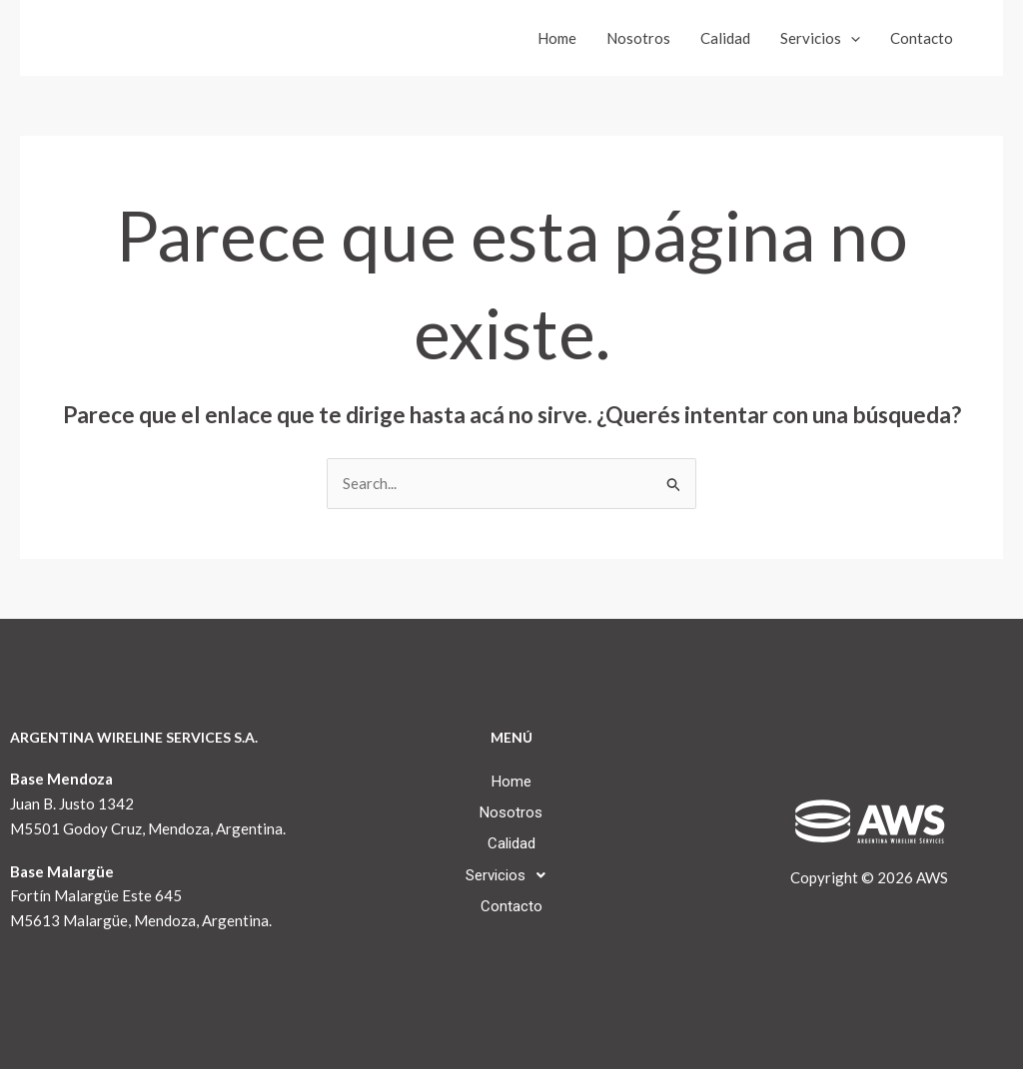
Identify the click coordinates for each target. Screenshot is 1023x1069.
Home (556, 38)
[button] (511, 875)
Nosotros (638, 38)
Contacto (921, 38)
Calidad (725, 38)
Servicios (820, 38)
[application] (850, 38)
